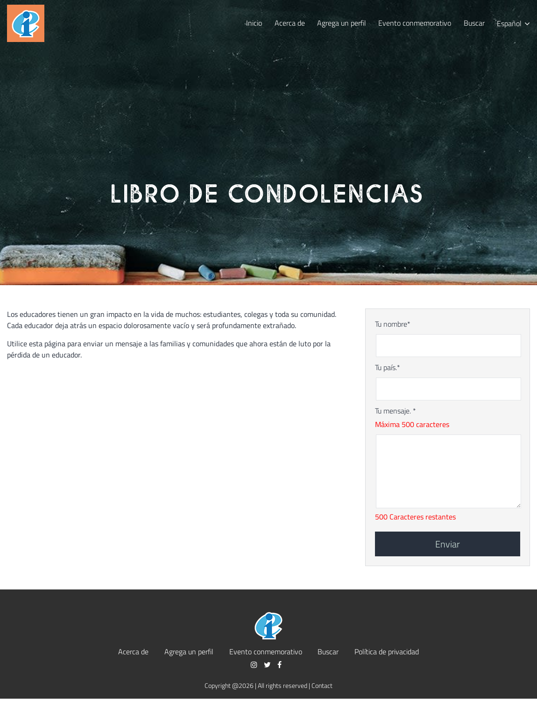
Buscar (474, 23)
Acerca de (290, 23)
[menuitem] (513, 23)
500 (381, 517)
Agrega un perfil (341, 23)
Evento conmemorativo (414, 23)
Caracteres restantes (422, 517)
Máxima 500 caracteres (412, 424)
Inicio (254, 23)
